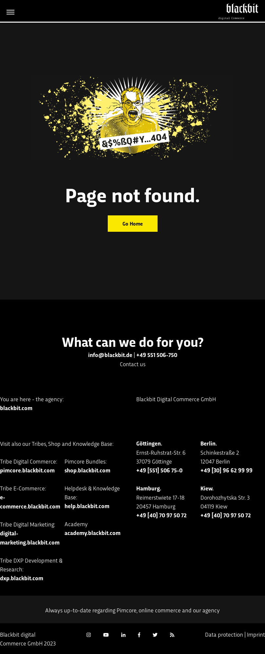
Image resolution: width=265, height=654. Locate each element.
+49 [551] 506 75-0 (159, 470)
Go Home (133, 223)
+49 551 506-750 (156, 355)
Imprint (256, 634)
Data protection (224, 634)
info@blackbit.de (110, 355)
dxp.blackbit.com (21, 578)
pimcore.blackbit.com (27, 470)
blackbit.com (16, 408)
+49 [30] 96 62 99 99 (226, 470)
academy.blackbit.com (93, 533)
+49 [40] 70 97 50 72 (161, 515)
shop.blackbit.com (87, 470)
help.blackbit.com (87, 506)
